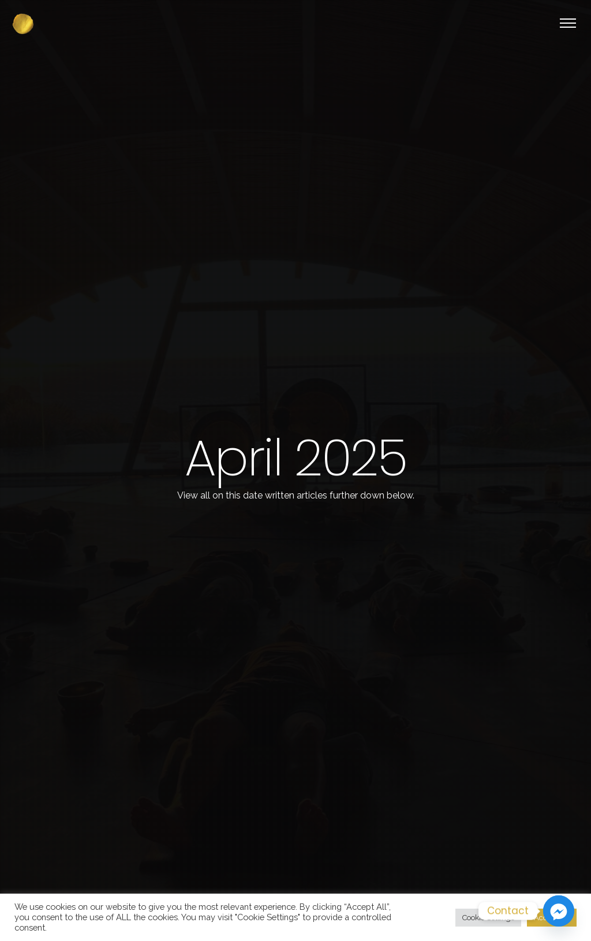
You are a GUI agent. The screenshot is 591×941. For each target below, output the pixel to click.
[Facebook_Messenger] (558, 911)
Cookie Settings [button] (488, 917)
